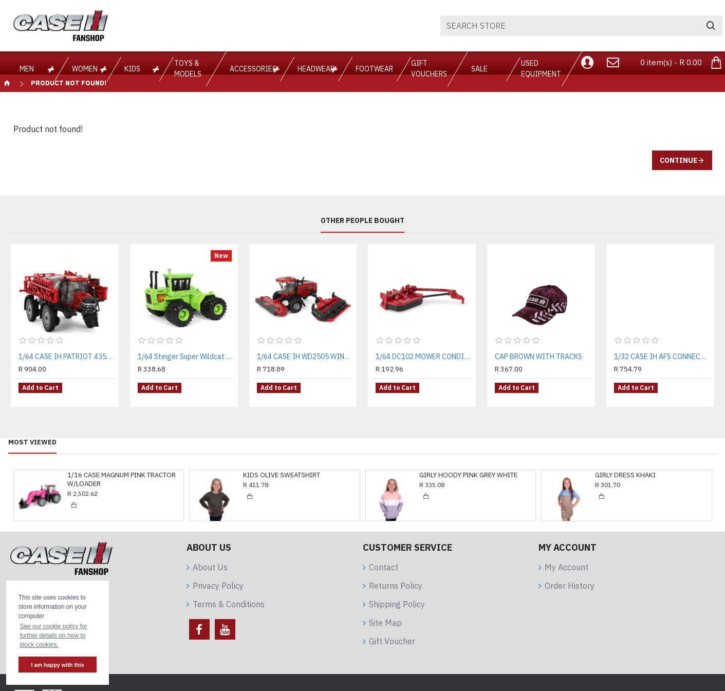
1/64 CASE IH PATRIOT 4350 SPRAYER (66, 356)
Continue (678, 160)
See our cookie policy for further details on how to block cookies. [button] (53, 635)
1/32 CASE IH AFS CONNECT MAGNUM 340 (662, 356)
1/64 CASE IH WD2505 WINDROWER (305, 356)
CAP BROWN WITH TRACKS (538, 356)
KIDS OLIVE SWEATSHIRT (281, 467)
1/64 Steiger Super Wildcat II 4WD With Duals (186, 356)
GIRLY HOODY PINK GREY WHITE (468, 467)
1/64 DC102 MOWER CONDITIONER (424, 356)
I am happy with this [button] (57, 665)
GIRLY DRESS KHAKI (625, 467)
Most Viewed (32, 435)
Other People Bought (362, 220)
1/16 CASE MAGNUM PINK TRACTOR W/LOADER (121, 471)
